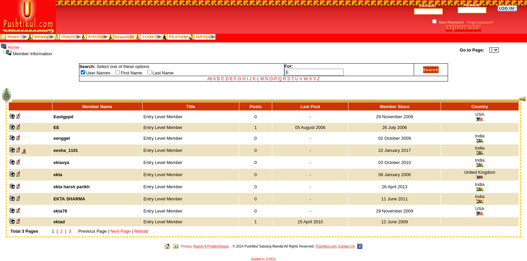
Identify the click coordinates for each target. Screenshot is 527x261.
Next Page (120, 231)
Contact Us (346, 246)
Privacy (186, 246)
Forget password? (480, 22)
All (209, 78)
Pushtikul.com (326, 246)
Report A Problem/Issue (211, 246)
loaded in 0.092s (263, 259)
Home (13, 47)
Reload (141, 231)
